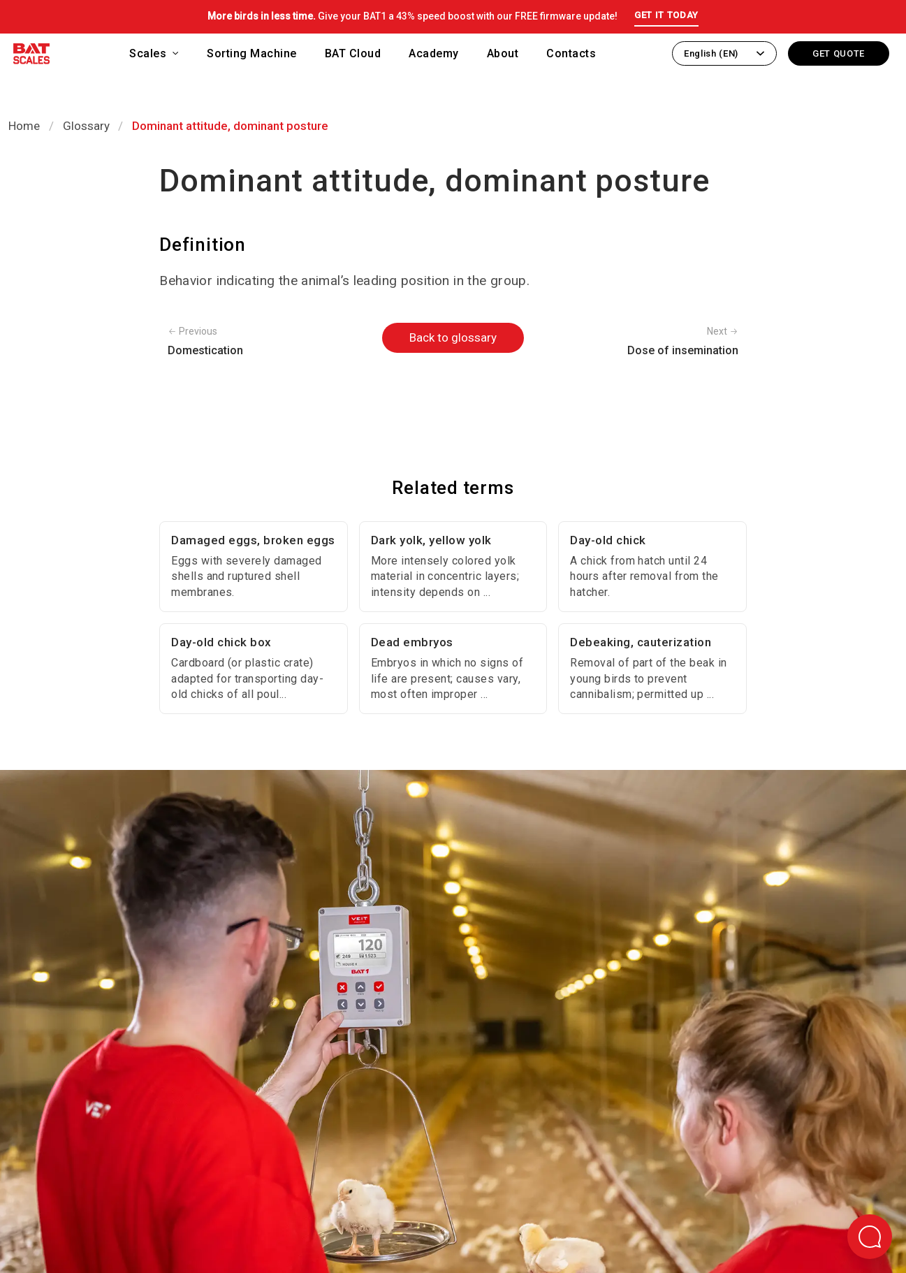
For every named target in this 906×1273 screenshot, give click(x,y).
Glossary (86, 126)
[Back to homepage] (31, 56)
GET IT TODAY (666, 15)
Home (24, 126)
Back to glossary (453, 337)
